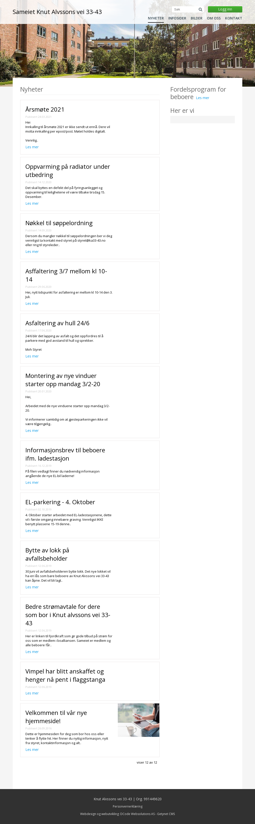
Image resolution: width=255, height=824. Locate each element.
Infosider (177, 18)
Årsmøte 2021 (44, 109)
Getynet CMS (166, 814)
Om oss (214, 18)
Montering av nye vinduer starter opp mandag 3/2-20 (62, 379)
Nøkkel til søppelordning (59, 223)
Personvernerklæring (127, 806)
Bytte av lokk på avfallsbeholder (47, 554)
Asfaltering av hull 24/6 (57, 323)
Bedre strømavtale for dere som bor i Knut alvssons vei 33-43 (67, 614)
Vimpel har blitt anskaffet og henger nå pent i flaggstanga (65, 675)
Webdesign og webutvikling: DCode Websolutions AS (117, 814)
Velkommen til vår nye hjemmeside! (56, 716)
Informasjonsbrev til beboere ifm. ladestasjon (65, 454)
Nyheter (156, 18)
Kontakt (233, 18)
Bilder (196, 18)
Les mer (32, 147)
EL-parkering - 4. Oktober (60, 502)
